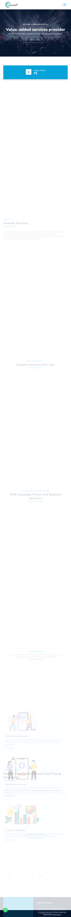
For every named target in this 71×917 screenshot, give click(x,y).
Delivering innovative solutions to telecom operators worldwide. (35, 34)
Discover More (35, 40)
